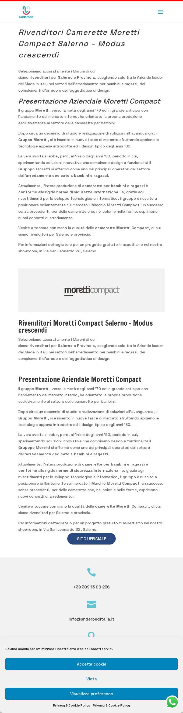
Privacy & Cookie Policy (71, 705)
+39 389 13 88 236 (91, 587)
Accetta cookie (91, 664)
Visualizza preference (91, 693)
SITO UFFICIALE (91, 538)
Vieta (91, 678)
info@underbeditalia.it (91, 619)
